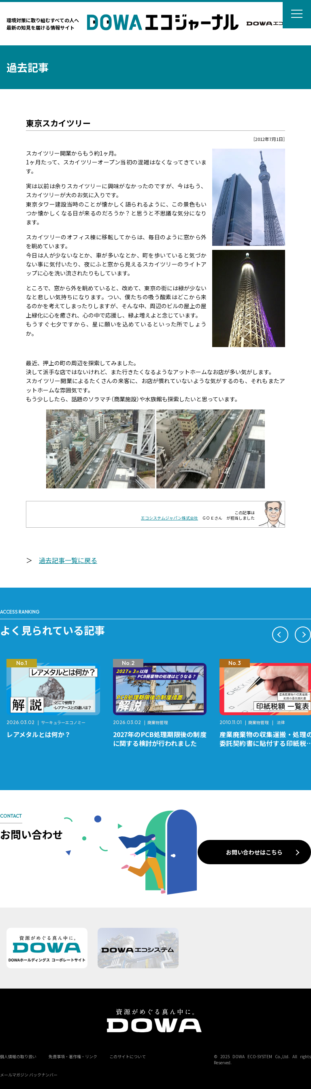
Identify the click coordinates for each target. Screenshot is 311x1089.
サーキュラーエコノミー (63, 722)
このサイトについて (127, 1056)
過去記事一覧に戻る (68, 560)
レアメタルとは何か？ (38, 734)
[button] (280, 635)
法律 (281, 722)
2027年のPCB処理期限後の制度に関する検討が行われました (160, 738)
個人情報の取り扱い (18, 1056)
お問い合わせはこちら (254, 852)
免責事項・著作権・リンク (73, 1056)
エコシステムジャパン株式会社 (169, 518)
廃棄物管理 (157, 722)
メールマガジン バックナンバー (29, 1075)
